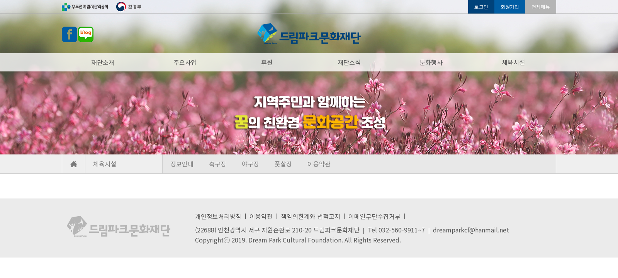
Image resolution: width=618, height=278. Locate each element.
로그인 (481, 6)
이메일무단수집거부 (374, 216)
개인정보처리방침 (218, 216)
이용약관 (319, 163)
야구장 (250, 163)
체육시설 (513, 62)
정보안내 (182, 163)
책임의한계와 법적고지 (310, 216)
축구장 (217, 163)
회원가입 (510, 6)
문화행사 (431, 62)
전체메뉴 (540, 6)
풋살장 (283, 163)
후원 (267, 62)
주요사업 (185, 62)
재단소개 (102, 62)
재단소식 (349, 62)
